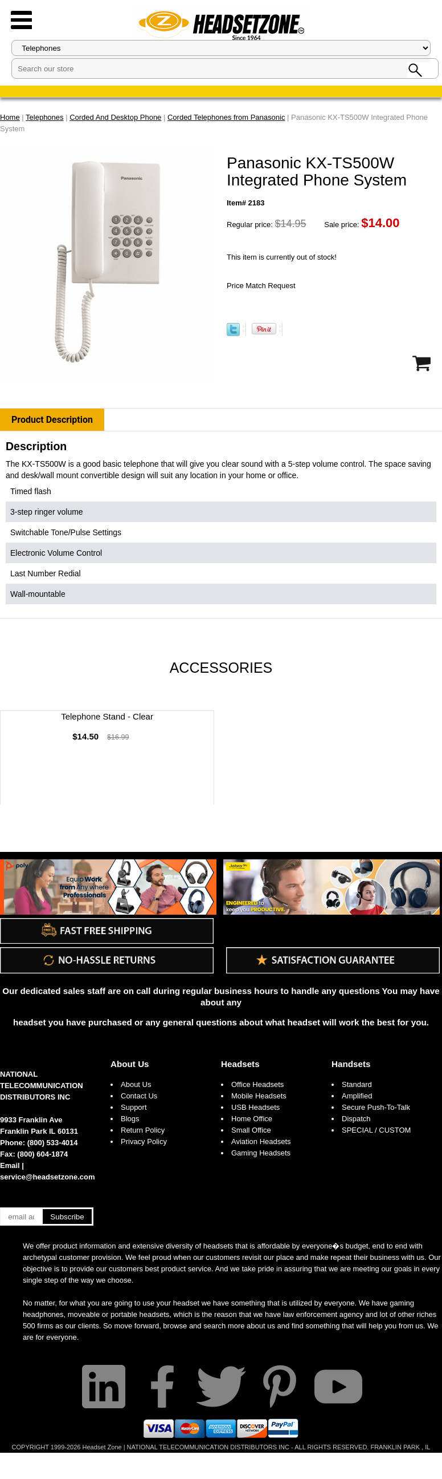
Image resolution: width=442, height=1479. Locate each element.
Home (10, 117)
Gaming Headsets (260, 1153)
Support (134, 1107)
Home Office (251, 1118)
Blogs (130, 1118)
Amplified (357, 1096)
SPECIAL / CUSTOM (376, 1130)
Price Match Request (261, 285)
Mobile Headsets (259, 1096)
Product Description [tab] (52, 419)
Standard (357, 1084)
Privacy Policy (144, 1141)
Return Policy (143, 1130)
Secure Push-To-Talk (376, 1107)
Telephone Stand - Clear (107, 716)
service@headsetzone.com (47, 1177)
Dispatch (356, 1118)
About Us (129, 1064)
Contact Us (139, 1096)
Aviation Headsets (261, 1141)
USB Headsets (255, 1107)
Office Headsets (257, 1084)
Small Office (251, 1130)
